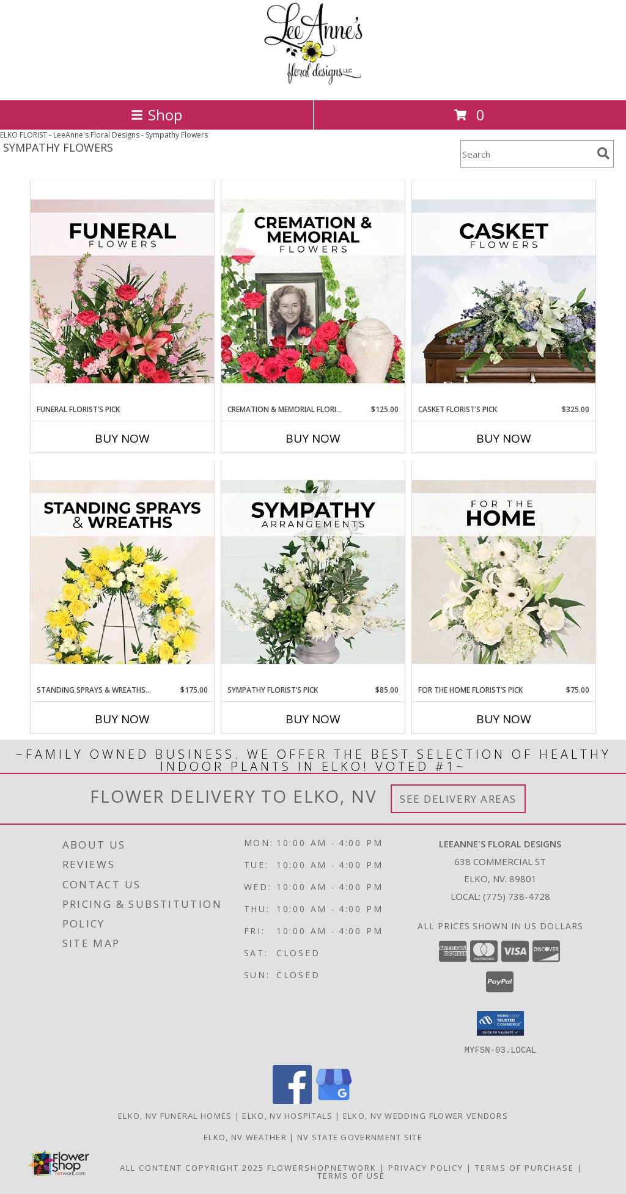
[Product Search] (526, 154)
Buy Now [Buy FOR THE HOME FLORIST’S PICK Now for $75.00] (503, 719)
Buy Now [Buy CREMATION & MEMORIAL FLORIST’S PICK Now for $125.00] (313, 438)
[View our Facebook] (292, 1100)
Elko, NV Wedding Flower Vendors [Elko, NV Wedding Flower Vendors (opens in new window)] (425, 1115)
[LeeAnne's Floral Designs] (313, 82)
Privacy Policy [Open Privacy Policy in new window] (425, 1167)
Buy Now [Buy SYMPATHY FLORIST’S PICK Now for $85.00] (313, 719)
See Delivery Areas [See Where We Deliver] (458, 799)
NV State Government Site (359, 1136)
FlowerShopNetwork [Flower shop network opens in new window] (322, 1167)
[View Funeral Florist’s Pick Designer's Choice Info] (122, 292)
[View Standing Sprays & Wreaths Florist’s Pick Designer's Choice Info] (122, 573)
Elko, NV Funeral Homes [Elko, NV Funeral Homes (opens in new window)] (175, 1115)
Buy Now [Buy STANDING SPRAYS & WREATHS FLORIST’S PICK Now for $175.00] (122, 719)
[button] (500, 1023)
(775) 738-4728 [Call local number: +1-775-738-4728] (516, 896)
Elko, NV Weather (245, 1136)
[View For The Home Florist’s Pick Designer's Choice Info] (503, 573)
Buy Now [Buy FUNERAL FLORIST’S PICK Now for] (122, 438)
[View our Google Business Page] (333, 1100)
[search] (603, 153)
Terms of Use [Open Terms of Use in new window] (351, 1175)
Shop (156, 115)
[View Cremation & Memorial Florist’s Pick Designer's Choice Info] (313, 292)
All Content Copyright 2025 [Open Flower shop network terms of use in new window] (192, 1167)
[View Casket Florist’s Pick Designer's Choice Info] (503, 292)
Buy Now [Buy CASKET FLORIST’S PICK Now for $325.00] (503, 438)
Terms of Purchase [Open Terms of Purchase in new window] (524, 1167)
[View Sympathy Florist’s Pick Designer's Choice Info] (313, 573)
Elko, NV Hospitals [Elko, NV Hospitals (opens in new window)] (287, 1115)
